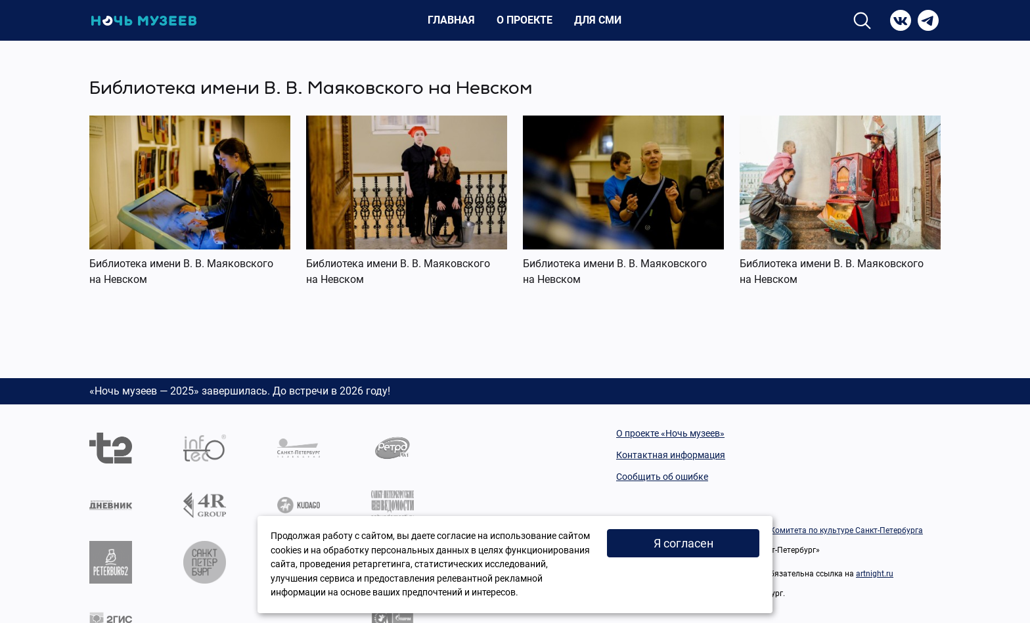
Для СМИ (597, 20)
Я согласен (683, 543)
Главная (451, 20)
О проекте (524, 20)
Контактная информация (670, 455)
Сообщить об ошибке (662, 476)
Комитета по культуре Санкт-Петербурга (846, 530)
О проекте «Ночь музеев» (670, 433)
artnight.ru (874, 573)
